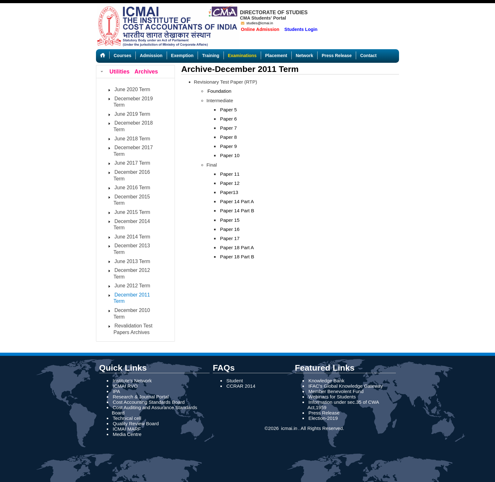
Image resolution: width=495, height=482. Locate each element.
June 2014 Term (132, 236)
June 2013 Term (132, 261)
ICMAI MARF (127, 429)
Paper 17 (230, 238)
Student (234, 380)
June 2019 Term (132, 114)
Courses (122, 55)
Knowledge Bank (326, 380)
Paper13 (229, 192)
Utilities (120, 71)
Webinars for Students (332, 396)
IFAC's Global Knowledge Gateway (345, 386)
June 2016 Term (132, 187)
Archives (146, 71)
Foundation (219, 91)
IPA (116, 391)
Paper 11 (230, 174)
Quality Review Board (136, 423)
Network (304, 55)
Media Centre (127, 434)
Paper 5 (228, 109)
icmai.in (288, 428)
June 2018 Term (132, 138)
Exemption (182, 55)
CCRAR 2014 (240, 386)
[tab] (135, 71)
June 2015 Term (132, 212)
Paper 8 (228, 137)
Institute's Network (132, 380)
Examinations (242, 55)
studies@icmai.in (257, 23)
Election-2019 (323, 418)
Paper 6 (228, 118)
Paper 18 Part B (237, 256)
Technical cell (127, 418)
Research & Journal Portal (141, 396)
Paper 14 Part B (237, 210)
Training (210, 55)
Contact (368, 55)
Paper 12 (230, 183)
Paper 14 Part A (237, 201)
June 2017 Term (132, 163)
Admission (151, 55)
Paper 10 (230, 155)
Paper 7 (228, 128)
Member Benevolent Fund (336, 391)
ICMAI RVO (125, 386)
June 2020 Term (132, 89)
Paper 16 (230, 229)
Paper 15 (230, 220)
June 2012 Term (132, 285)
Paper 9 (228, 146)
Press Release (337, 55)
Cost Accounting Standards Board (149, 402)
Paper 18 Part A (237, 247)
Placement (276, 55)
